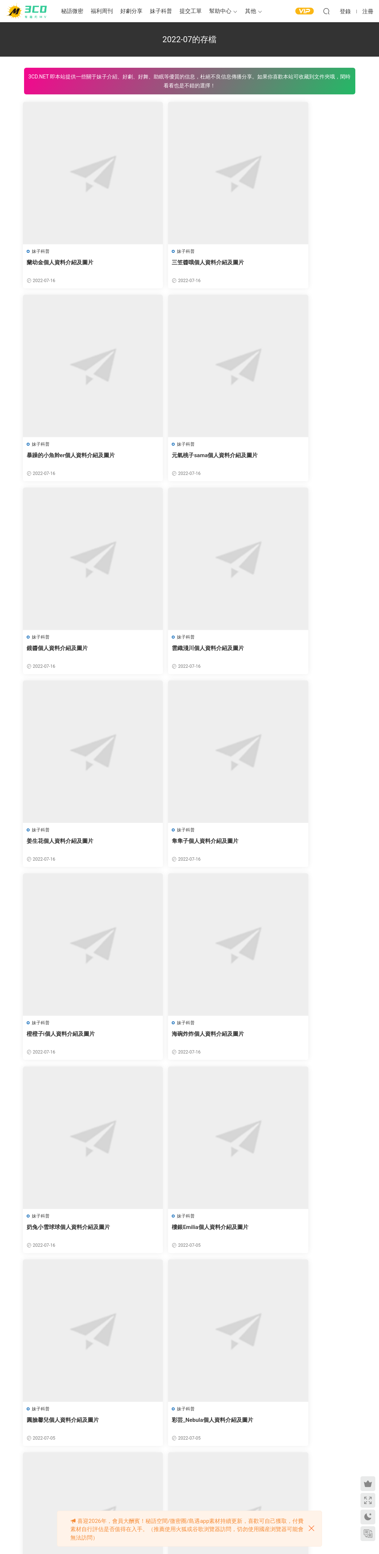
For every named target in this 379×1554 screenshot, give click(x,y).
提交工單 (191, 11)
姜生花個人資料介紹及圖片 (61, 650)
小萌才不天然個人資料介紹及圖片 (69, 1426)
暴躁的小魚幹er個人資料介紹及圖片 (298, 262)
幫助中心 (220, 11)
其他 (250, 11)
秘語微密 (72, 11)
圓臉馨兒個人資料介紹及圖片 (64, 1038)
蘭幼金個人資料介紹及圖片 (61, 262)
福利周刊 (102, 11)
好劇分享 (131, 11)
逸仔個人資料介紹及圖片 (284, 1038)
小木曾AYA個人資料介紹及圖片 (292, 1232)
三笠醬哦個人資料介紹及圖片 (177, 262)
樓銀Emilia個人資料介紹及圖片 (292, 844)
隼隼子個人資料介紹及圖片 (174, 650)
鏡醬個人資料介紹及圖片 (171, 456)
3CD (28, 11)
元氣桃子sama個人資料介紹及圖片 (71, 456)
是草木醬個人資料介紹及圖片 (177, 1232)
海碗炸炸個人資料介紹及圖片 (64, 844)
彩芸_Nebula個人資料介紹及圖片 (181, 1038)
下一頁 (220, 1472)
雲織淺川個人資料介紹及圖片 (290, 456)
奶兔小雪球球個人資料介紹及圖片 (182, 844)
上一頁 (158, 1472)
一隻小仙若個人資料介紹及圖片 (179, 1426)
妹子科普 (161, 11)
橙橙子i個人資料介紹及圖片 (288, 650)
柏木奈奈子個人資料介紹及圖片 (66, 1232)
